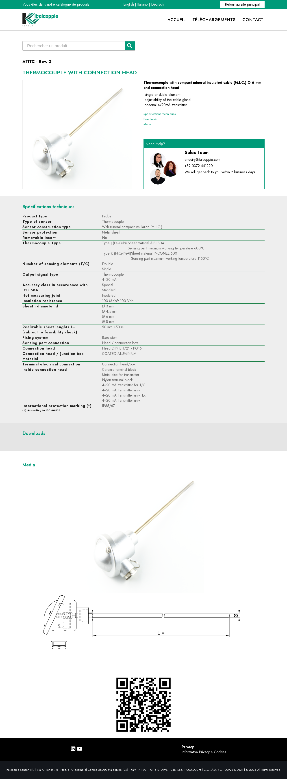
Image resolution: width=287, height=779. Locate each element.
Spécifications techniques (160, 114)
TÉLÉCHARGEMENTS (214, 19)
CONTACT (252, 19)
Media (148, 124)
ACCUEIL (176, 19)
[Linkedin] (73, 750)
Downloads (150, 119)
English (128, 4)
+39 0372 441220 (199, 165)
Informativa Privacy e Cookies (204, 752)
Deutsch (157, 4)
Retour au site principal (242, 4)
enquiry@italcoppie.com (202, 159)
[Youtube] (79, 750)
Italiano (142, 4)
